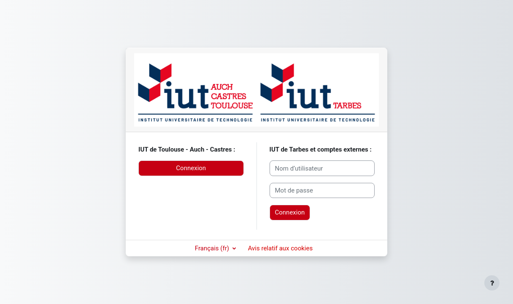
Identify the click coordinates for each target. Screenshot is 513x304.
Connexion (191, 168)
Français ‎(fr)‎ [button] (213, 248)
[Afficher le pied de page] (492, 282)
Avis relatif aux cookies (280, 248)
